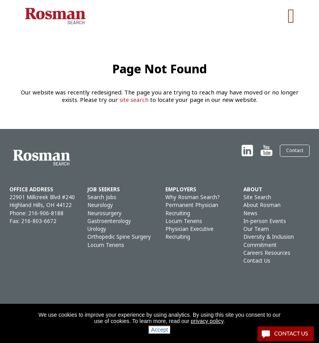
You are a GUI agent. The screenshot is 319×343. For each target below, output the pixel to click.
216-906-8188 (45, 213)
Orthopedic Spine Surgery (119, 237)
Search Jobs (101, 197)
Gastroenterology (109, 221)
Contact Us (256, 261)
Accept (159, 330)
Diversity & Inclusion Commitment (268, 241)
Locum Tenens (105, 245)
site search (134, 100)
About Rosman (262, 205)
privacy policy (207, 321)
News (250, 213)
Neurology (100, 205)
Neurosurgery (104, 213)
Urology (96, 229)
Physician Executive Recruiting (189, 233)
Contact (294, 150)
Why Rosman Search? (192, 197)
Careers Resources (266, 253)
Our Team (256, 229)
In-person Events (264, 221)
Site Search (257, 197)
